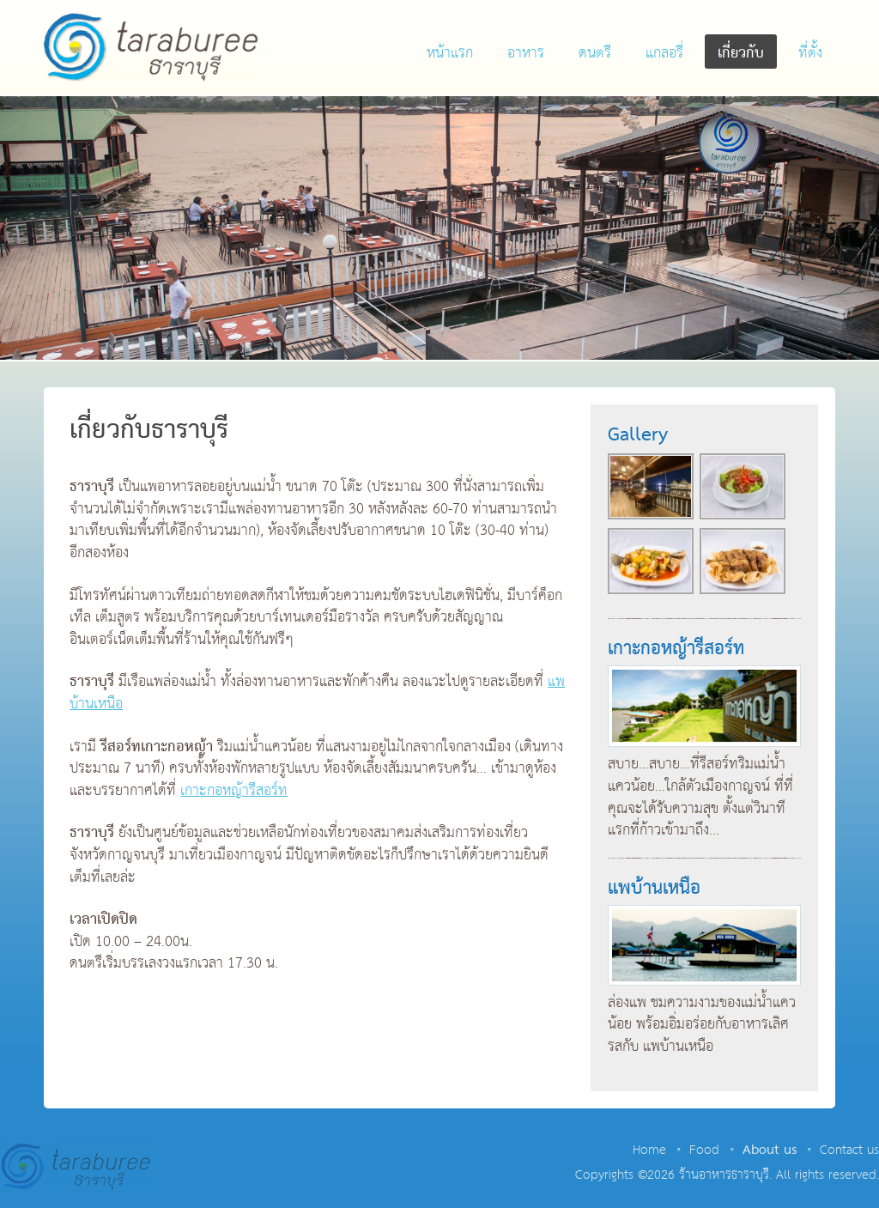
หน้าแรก (450, 53)
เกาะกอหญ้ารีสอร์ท (234, 791)
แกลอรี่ (664, 53)
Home (649, 1150)
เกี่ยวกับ (741, 53)
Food (704, 1150)
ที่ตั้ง (810, 53)
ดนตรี (595, 53)
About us (770, 1150)
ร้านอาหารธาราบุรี (151, 47)
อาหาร (525, 53)
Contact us (849, 1150)
